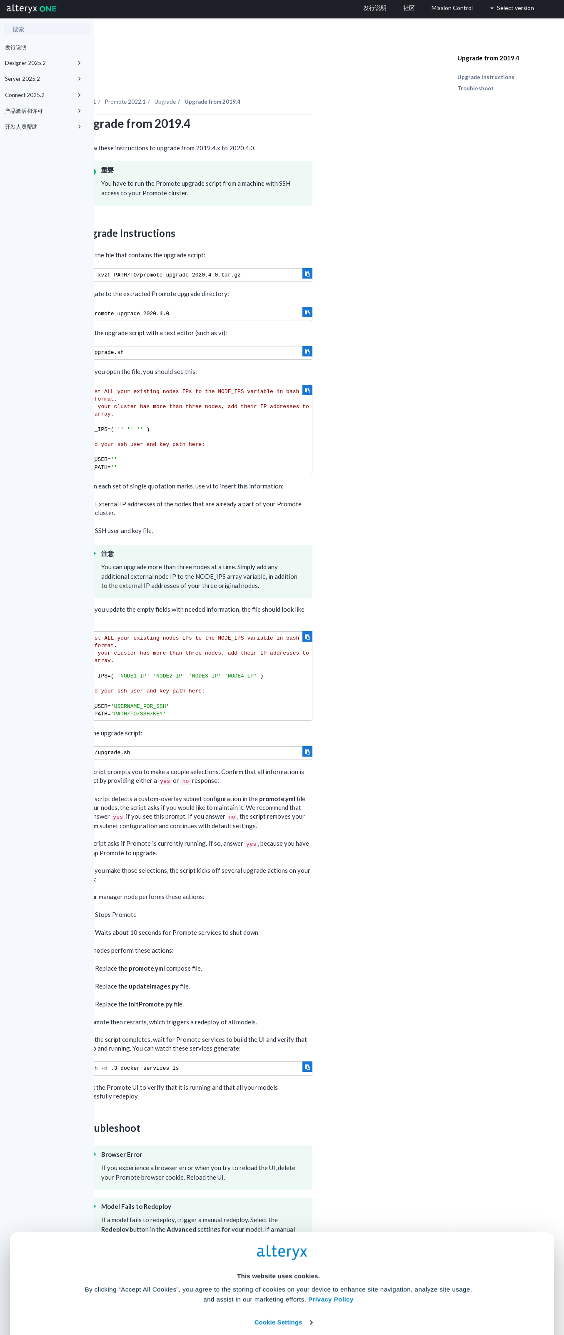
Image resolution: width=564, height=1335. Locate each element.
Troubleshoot (475, 88)
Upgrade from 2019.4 (488, 58)
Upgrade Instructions (485, 77)
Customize (346, 1298)
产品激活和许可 (43, 110)
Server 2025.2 (43, 78)
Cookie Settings (278, 1273)
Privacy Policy (331, 1250)
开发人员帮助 (43, 126)
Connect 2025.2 (43, 95)
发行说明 (16, 47)
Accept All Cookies (219, 1298)
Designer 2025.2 (43, 63)
